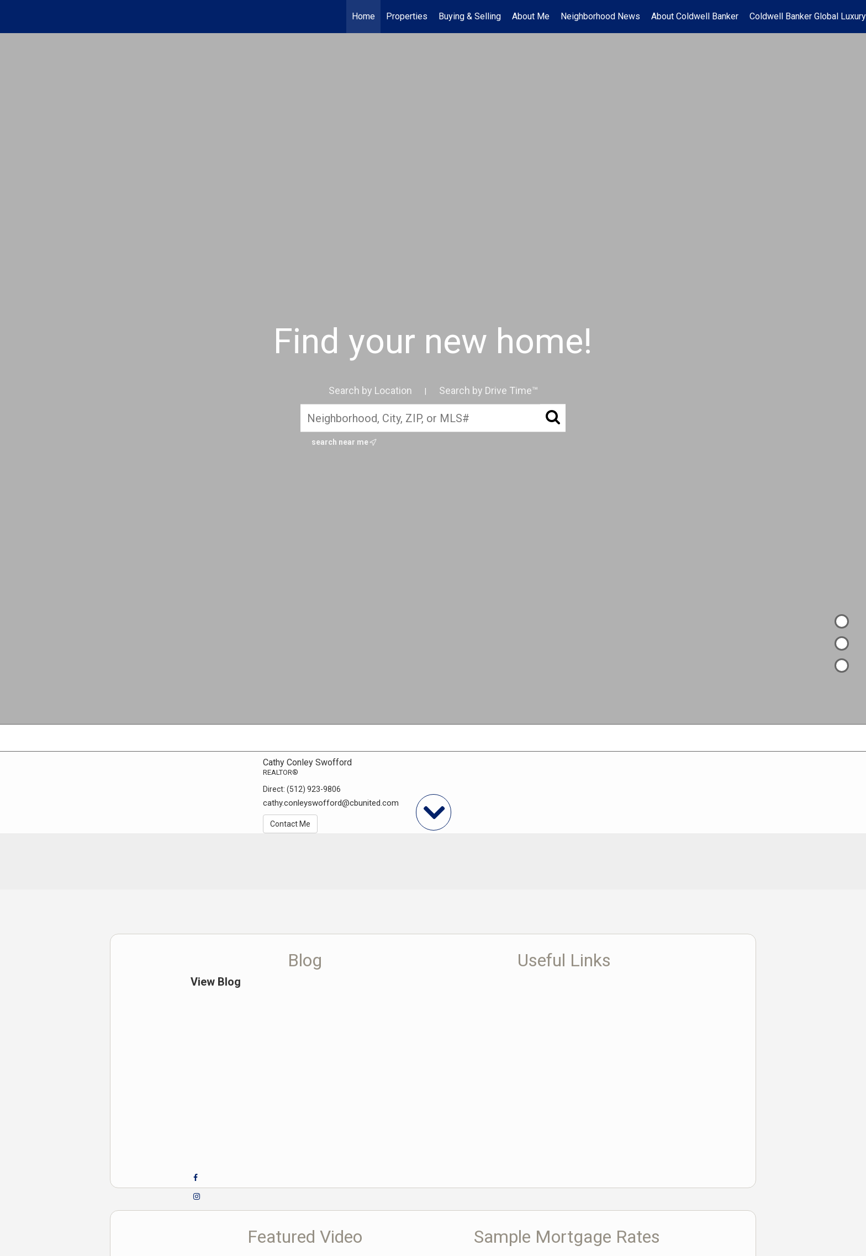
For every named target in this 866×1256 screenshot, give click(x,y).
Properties (406, 16)
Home (363, 16)
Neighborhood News (600, 16)
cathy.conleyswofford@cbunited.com (331, 803)
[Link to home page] (14, 16)
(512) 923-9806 (314, 789)
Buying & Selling (470, 16)
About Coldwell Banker (694, 16)
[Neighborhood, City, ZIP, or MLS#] (433, 418)
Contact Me (290, 823)
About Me (531, 16)
